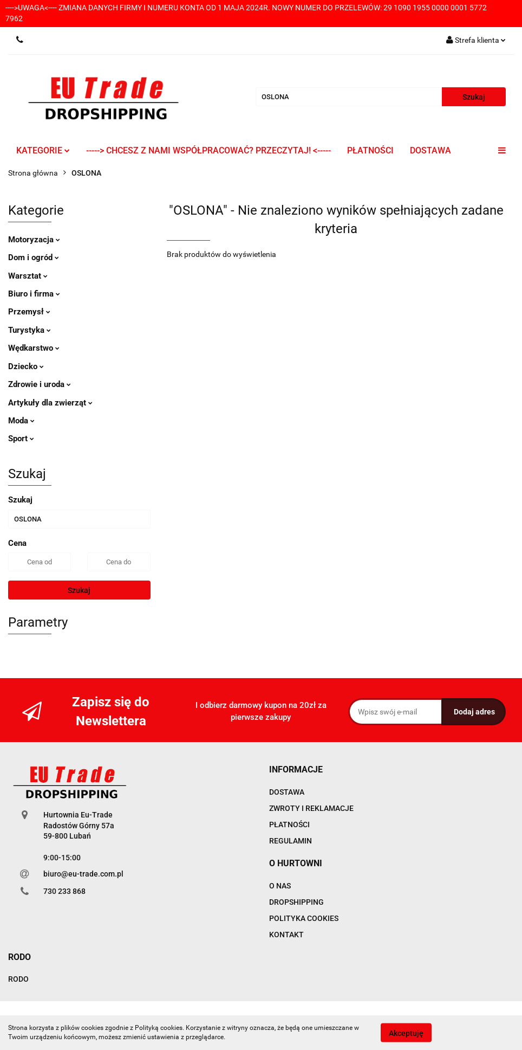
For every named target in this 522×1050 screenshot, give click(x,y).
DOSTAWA (430, 150)
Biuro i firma (34, 294)
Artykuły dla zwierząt (50, 403)
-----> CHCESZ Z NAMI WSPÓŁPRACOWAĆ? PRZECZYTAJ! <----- (208, 150)
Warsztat (28, 276)
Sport (21, 438)
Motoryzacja (34, 239)
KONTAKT (286, 934)
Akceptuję (406, 1032)
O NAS (280, 885)
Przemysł (29, 312)
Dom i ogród (33, 257)
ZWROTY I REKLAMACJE (311, 808)
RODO (18, 979)
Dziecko (26, 366)
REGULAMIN (290, 840)
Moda (21, 421)
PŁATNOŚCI (370, 150)
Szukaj (79, 590)
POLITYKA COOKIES (303, 918)
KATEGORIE (43, 150)
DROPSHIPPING (296, 902)
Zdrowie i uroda (39, 384)
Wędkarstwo (34, 348)
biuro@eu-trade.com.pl (83, 873)
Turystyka (29, 330)
